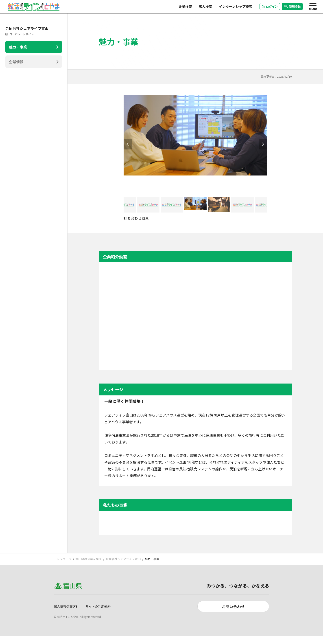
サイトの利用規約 (98, 606)
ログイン (270, 6)
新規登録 (292, 6)
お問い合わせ (233, 606)
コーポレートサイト (21, 34)
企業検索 (185, 6)
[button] (124, 205)
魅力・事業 (18, 47)
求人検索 (205, 6)
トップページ (62, 559)
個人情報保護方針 (66, 606)
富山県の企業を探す (88, 559)
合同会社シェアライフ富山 (123, 559)
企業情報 (16, 61)
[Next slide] (263, 144)
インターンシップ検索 (235, 6)
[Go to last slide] (128, 144)
